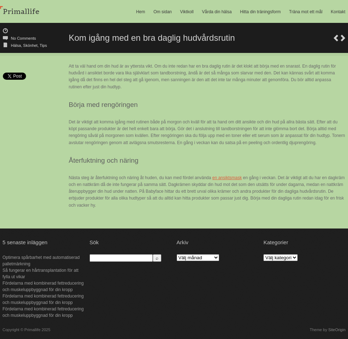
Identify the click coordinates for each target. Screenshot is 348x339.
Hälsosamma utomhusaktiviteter (343, 38)
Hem (140, 11)
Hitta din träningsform (260, 11)
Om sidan (162, 11)
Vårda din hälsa (217, 11)
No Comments (23, 38)
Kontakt (338, 11)
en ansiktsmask (227, 177)
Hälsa (16, 45)
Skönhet (30, 45)
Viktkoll (187, 11)
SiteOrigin (337, 330)
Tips (43, 45)
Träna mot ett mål (306, 11)
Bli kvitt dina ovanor (335, 38)
